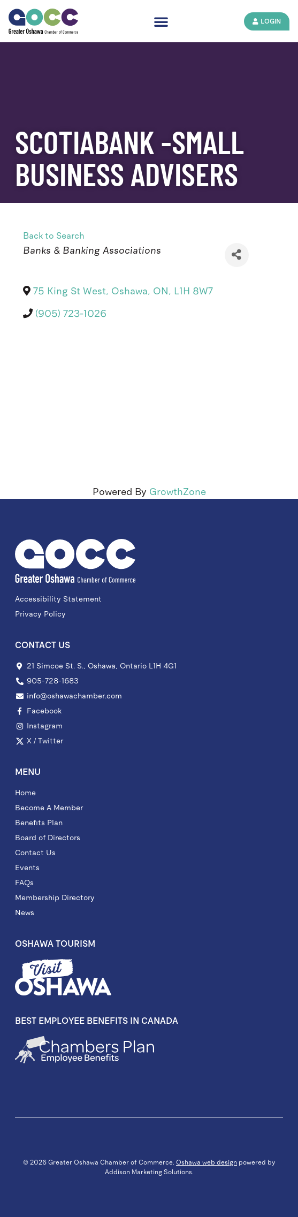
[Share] (237, 255)
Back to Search (54, 236)
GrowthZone (177, 492)
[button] (161, 21)
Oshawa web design (206, 1162)
